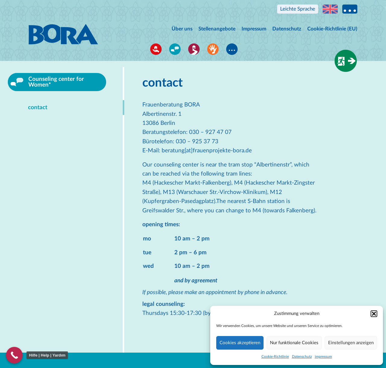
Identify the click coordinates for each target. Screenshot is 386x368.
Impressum (254, 28)
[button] (374, 314)
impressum (323, 356)
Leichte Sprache (297, 8)
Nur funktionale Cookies (294, 343)
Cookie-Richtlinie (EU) (332, 28)
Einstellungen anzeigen (351, 343)
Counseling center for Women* (56, 82)
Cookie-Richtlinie (275, 356)
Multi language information (349, 9)
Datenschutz (302, 356)
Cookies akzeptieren (240, 343)
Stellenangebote (217, 28)
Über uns (182, 28)
